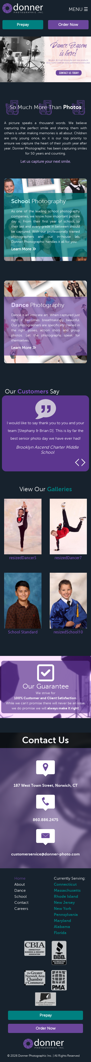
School (20, 896)
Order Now (68, 24)
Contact (21, 902)
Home (19, 878)
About (19, 884)
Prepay (23, 24)
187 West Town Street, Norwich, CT (46, 785)
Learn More (23, 249)
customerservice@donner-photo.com (45, 854)
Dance (20, 890)
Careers (21, 908)
